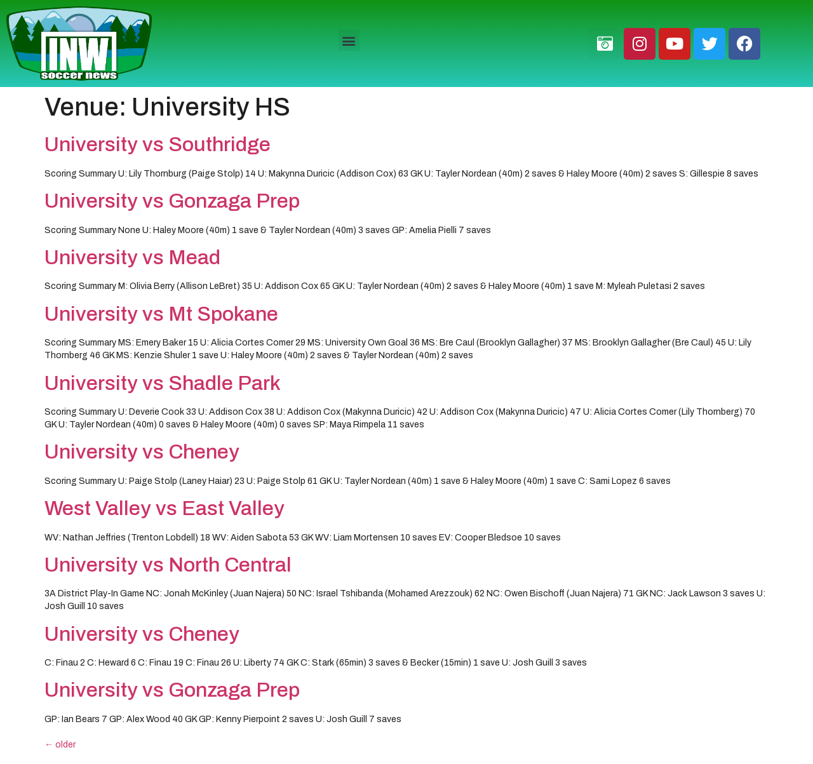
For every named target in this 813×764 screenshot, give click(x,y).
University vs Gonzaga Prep (172, 201)
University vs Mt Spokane (161, 314)
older (60, 744)
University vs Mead (132, 257)
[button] (349, 40)
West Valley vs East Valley (164, 508)
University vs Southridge (157, 144)
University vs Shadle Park (162, 383)
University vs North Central (168, 565)
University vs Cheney (141, 452)
